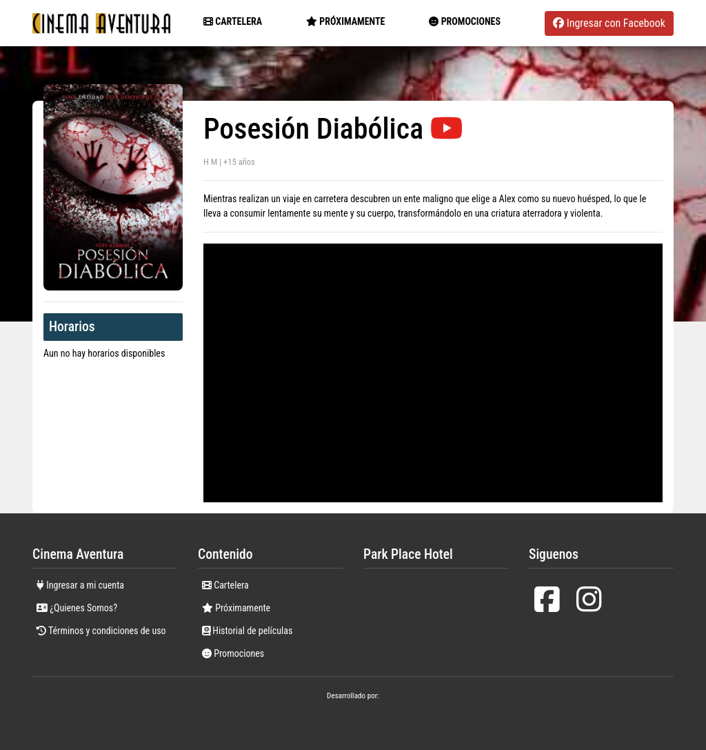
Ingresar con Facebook (609, 23)
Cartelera (232, 21)
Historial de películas (247, 630)
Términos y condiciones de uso (101, 630)
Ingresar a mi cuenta (80, 585)
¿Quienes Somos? (77, 607)
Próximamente (236, 607)
